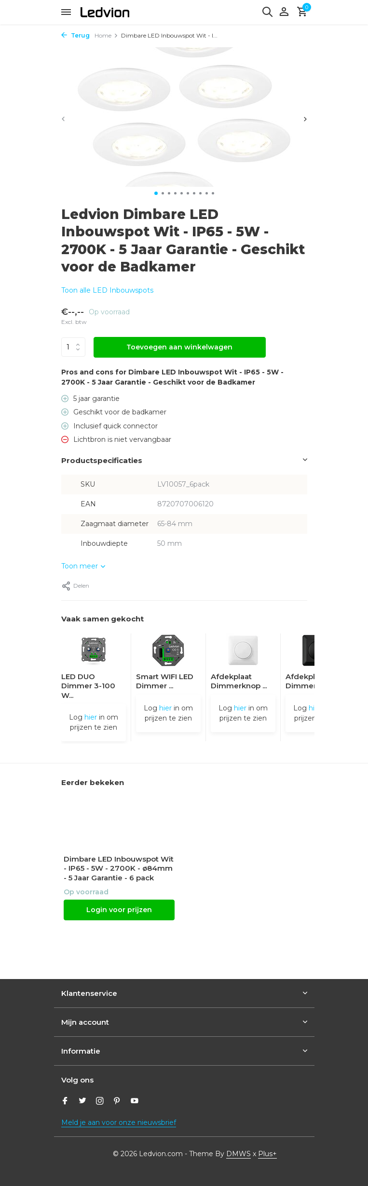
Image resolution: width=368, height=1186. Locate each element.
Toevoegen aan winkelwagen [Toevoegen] (179, 347)
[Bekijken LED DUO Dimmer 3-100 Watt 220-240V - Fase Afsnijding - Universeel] (93, 652)
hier (90, 717)
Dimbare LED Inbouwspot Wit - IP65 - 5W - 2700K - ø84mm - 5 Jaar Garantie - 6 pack (119, 868)
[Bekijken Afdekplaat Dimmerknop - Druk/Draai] (243, 652)
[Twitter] (82, 1102)
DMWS (238, 1153)
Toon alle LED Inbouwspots (107, 290)
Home (106, 35)
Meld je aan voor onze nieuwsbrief (118, 1122)
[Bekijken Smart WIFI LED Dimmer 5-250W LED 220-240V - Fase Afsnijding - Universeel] (168, 652)
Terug (75, 35)
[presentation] (63, 118)
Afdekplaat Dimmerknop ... (239, 681)
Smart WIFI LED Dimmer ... (164, 681)
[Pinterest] (117, 1102)
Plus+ (267, 1153)
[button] (156, 193)
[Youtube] (134, 1102)
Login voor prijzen (119, 909)
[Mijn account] (283, 12)
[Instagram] (100, 1102)
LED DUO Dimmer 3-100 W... (88, 686)
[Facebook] (65, 1102)
